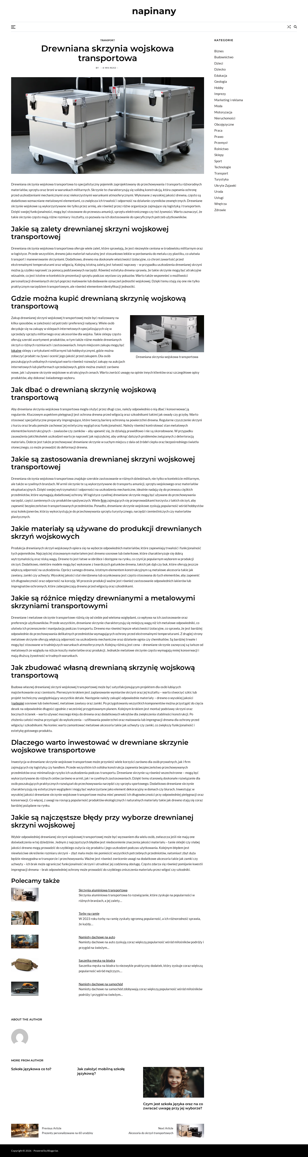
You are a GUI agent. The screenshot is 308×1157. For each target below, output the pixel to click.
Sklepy (219, 155)
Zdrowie (220, 210)
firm (104, 500)
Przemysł (221, 142)
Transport (107, 40)
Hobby (219, 88)
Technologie (222, 167)
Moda (218, 106)
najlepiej (18, 703)
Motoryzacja (223, 112)
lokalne (16, 350)
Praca (218, 130)
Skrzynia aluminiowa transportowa (103, 890)
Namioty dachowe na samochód (101, 984)
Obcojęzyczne (224, 124)
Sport (218, 161)
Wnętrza (220, 204)
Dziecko (220, 69)
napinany (154, 10)
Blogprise (52, 1150)
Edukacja (220, 75)
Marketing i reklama (228, 100)
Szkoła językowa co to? (31, 1069)
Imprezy (220, 94)
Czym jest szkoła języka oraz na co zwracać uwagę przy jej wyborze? (173, 1106)
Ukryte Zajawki (225, 185)
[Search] (295, 26)
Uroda (218, 191)
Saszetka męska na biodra (97, 960)
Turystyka (221, 179)
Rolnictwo (221, 149)
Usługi (219, 198)
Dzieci (218, 63)
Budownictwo (223, 57)
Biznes (219, 51)
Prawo (218, 136)
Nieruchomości (224, 118)
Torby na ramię (89, 913)
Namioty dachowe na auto (97, 937)
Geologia (220, 81)
